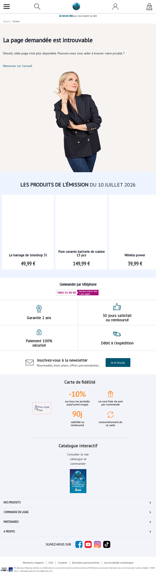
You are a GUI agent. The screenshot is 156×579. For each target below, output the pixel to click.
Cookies (62, 562)
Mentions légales (33, 562)
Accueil (6, 21)
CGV (50, 562)
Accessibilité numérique (118, 562)
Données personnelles (86, 562)
